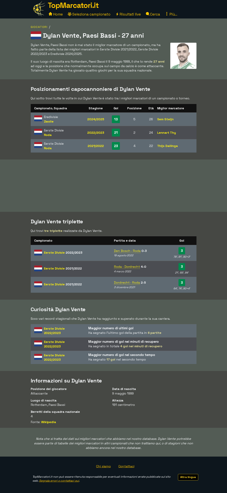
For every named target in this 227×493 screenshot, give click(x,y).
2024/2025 (95, 119)
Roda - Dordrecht (127, 267)
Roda (48, 135)
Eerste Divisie (63, 253)
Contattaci (126, 466)
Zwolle (49, 121)
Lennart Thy (166, 133)
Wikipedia (48, 422)
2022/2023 (95, 133)
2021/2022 (96, 146)
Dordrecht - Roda (127, 282)
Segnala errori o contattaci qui (59, 481)
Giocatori (39, 27)
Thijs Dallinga (167, 146)
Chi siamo (103, 466)
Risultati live (128, 14)
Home (56, 14)
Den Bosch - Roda (127, 251)
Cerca (153, 14)
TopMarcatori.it (73, 5)
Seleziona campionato (89, 14)
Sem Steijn (165, 119)
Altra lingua (188, 477)
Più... (171, 14)
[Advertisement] (113, 185)
